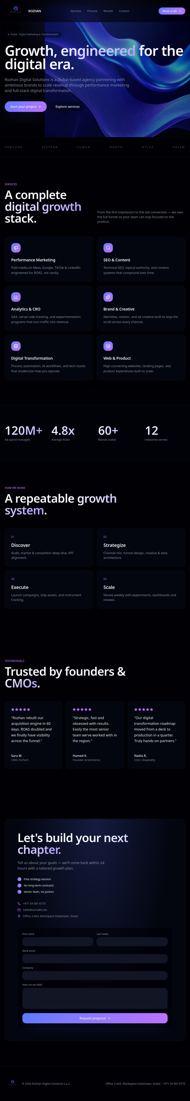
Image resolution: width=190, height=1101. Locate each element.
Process (92, 11)
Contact (124, 11)
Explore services (68, 106)
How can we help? (32, 984)
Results (108, 11)
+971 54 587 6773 (31, 903)
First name (28, 934)
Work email (28, 951)
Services (76, 11)
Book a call (172, 11)
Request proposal (95, 1018)
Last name (102, 934)
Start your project (25, 106)
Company (27, 967)
